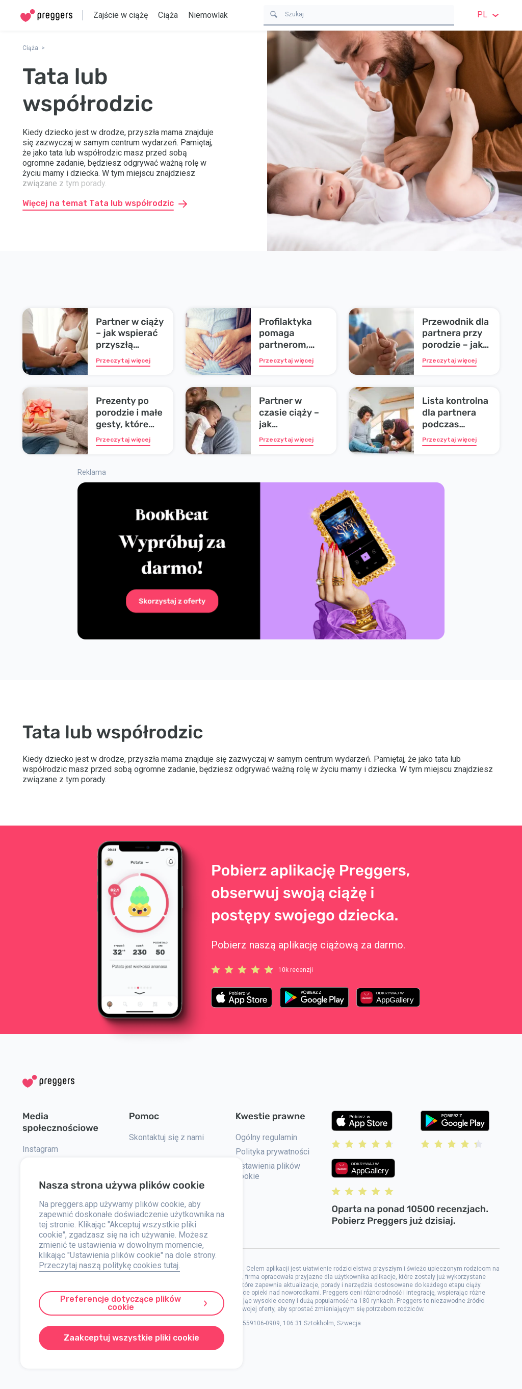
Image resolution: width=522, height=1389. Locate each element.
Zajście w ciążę (120, 15)
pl (489, 14)
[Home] (46, 15)
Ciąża (168, 15)
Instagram (40, 1149)
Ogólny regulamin (266, 1137)
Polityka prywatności (272, 1151)
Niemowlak (208, 15)
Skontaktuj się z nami (166, 1137)
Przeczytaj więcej (123, 360)
